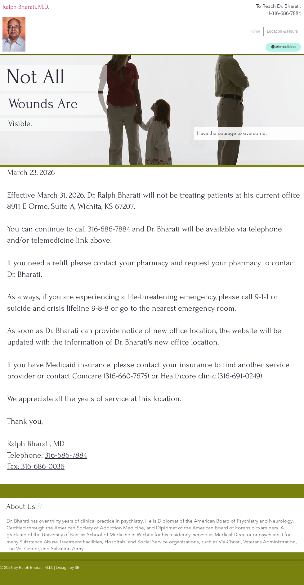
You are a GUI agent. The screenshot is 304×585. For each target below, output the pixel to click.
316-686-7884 (66, 455)
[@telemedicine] (283, 47)
